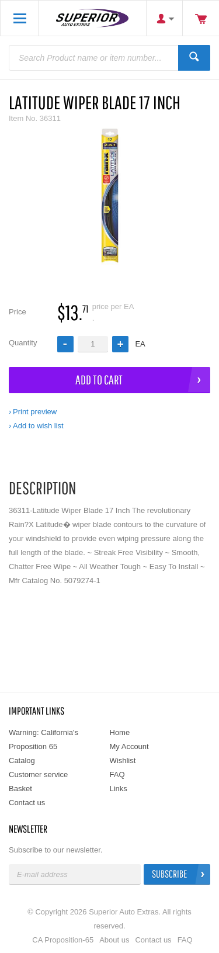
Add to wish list (38, 425)
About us (114, 939)
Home (120, 732)
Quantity (23, 342)
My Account (129, 746)
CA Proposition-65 (62, 939)
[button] (120, 344)
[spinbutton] (93, 344)
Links (118, 788)
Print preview (35, 411)
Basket (20, 788)
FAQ (117, 774)
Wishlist (123, 760)
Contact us (27, 802)
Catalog (22, 760)
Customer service (38, 774)
